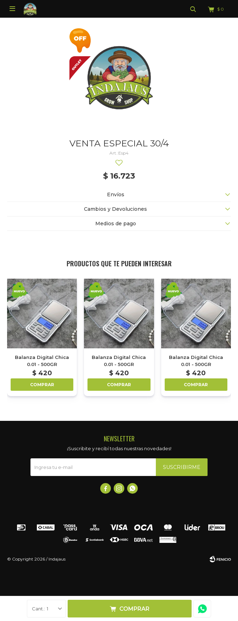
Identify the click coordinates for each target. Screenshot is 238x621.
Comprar (134, 608)
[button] (221, 331)
